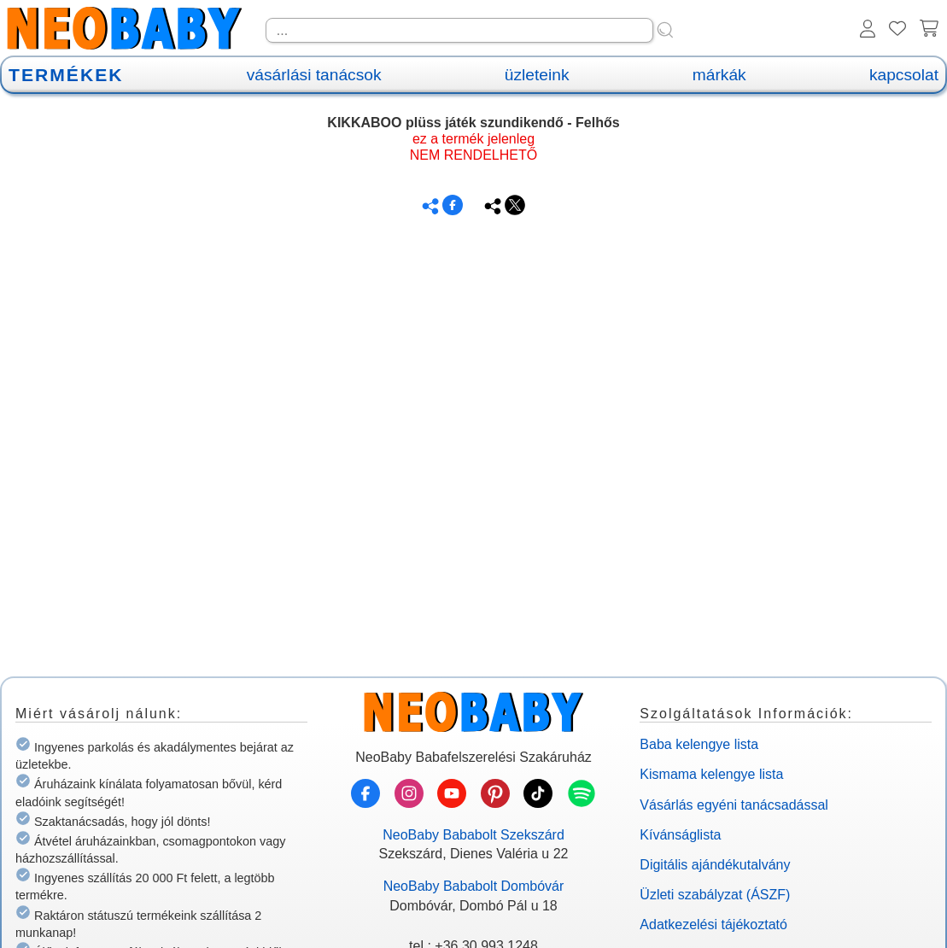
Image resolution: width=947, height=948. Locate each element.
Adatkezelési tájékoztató (713, 924)
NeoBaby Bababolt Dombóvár (473, 886)
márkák (719, 75)
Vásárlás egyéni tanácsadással (734, 805)
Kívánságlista (680, 835)
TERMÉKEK (66, 75)
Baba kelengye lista (699, 744)
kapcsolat (903, 75)
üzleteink (537, 75)
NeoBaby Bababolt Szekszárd (473, 835)
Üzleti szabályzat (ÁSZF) (715, 894)
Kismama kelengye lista (711, 774)
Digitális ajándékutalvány (715, 864)
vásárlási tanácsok (314, 75)
